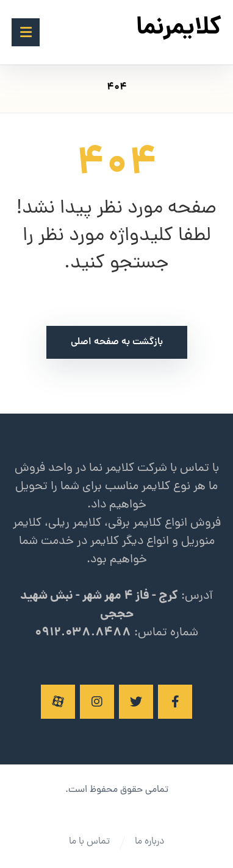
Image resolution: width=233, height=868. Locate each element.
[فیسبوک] (175, 702)
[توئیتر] (136, 702)
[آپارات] (58, 702)
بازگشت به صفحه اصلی (117, 342)
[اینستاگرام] (97, 702)
